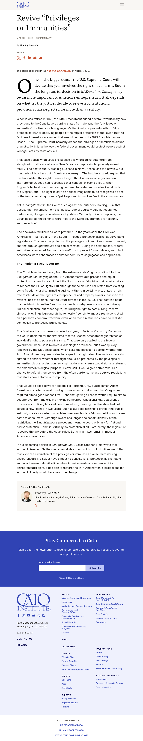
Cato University (103, 687)
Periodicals (103, 595)
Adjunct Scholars (70, 703)
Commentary (102, 657)
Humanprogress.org (71, 730)
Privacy (22, 645)
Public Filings (102, 661)
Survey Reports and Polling (109, 669)
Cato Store (68, 647)
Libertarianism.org (71, 725)
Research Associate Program (110, 683)
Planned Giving (69, 665)
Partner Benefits (69, 661)
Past (64, 684)
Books (99, 652)
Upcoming (66, 680)
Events (66, 677)
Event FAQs (67, 688)
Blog (65, 640)
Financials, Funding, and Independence (73, 617)
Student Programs (107, 676)
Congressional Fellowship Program (74, 628)
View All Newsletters (71, 578)
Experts (66, 695)
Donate (66, 654)
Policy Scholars (69, 699)
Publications (104, 649)
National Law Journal (59, 70)
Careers (65, 633)
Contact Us (24, 639)
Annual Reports (69, 623)
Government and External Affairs (70, 611)
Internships (101, 679)
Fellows (65, 707)
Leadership (67, 602)
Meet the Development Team (76, 670)
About (65, 595)
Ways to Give (68, 657)
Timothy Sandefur (29, 45)
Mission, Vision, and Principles (76, 598)
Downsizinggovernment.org (71, 735)
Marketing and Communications (77, 606)
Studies (99, 665)
